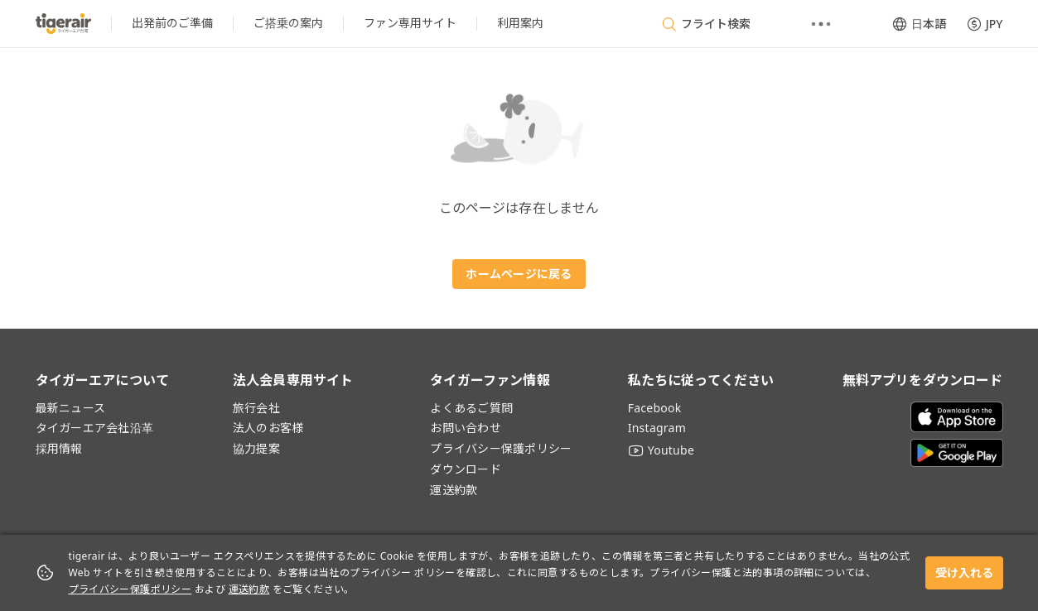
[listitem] (172, 23)
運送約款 (249, 589)
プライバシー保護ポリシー (130, 589)
